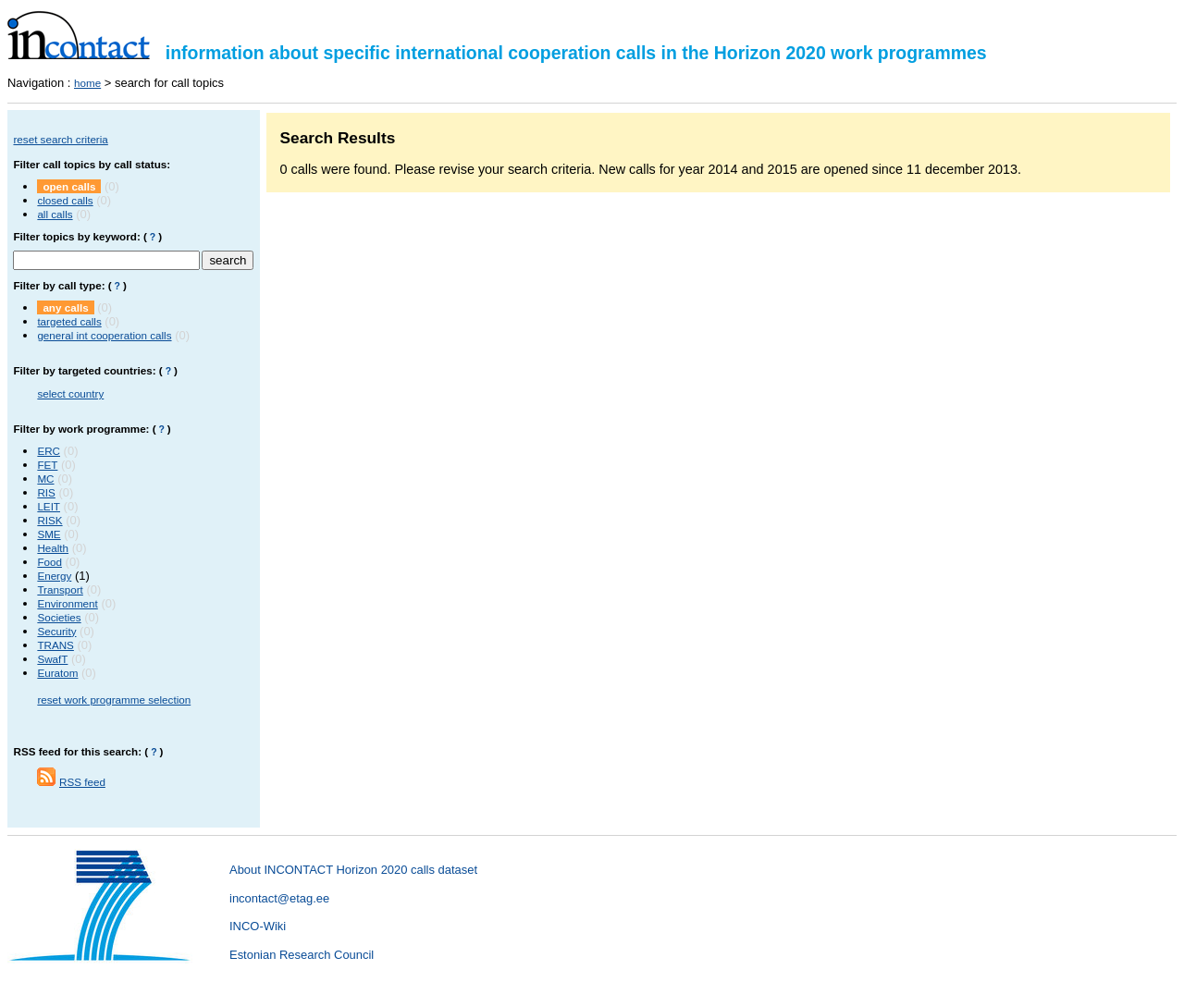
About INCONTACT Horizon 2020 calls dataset (353, 870)
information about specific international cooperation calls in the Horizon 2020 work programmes (497, 53)
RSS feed (82, 782)
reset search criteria (60, 139)
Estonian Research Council (301, 955)
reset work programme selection (114, 700)
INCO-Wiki (257, 926)
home (87, 83)
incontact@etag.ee (279, 898)
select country (70, 393)
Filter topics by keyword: (76, 236)
